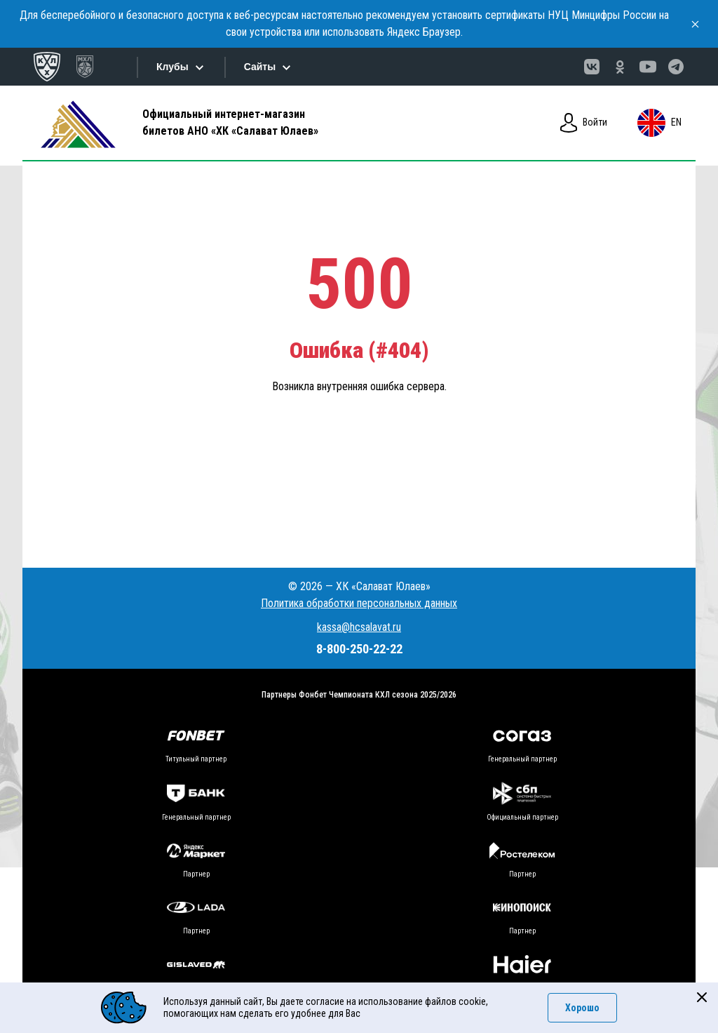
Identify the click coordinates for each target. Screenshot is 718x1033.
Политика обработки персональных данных (359, 603)
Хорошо (582, 1007)
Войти (583, 123)
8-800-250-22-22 (359, 648)
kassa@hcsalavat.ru (359, 627)
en (659, 123)
